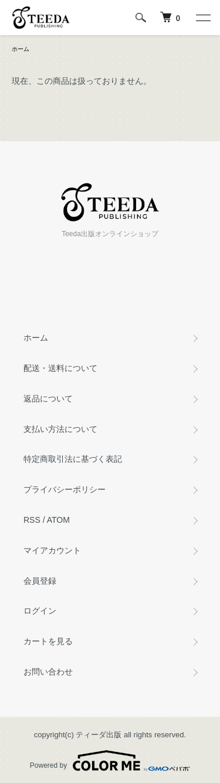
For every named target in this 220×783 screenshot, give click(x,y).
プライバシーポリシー (64, 489)
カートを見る (48, 641)
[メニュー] (202, 17)
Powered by (110, 760)
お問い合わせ (48, 671)
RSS (31, 520)
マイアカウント (52, 550)
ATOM (58, 520)
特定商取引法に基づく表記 (72, 459)
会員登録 (39, 580)
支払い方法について (60, 429)
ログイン (39, 610)
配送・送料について (60, 368)
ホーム (20, 49)
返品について (48, 398)
